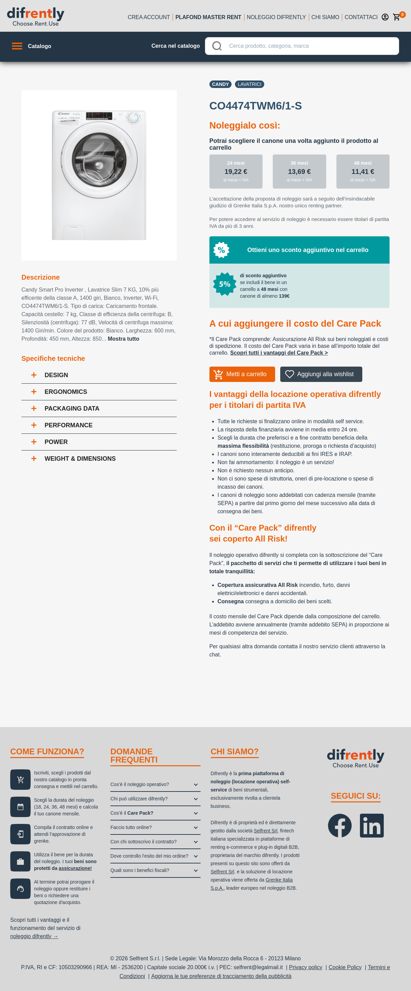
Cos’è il (131, 813)
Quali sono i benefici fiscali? (139, 870)
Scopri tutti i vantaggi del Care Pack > (279, 353)
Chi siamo (325, 17)
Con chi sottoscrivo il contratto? (143, 841)
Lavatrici (249, 84)
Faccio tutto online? (131, 827)
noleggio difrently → (34, 936)
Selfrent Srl (265, 830)
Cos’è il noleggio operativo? (139, 784)
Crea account (149, 17)
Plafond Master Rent (208, 17)
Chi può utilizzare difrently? (139, 798)
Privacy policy (305, 967)
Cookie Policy (345, 967)
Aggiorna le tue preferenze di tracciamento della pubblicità (221, 976)
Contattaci (361, 17)
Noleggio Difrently (276, 17)
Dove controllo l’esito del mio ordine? (149, 856)
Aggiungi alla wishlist (325, 374)
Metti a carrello (246, 374)
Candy (220, 84)
